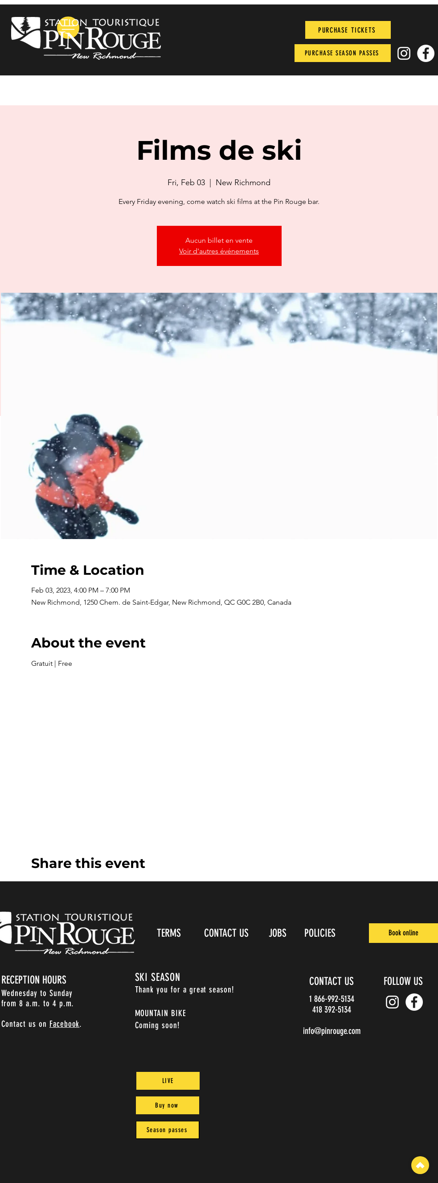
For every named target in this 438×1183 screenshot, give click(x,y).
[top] (420, 1165)
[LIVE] (168, 1081)
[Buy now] (167, 1105)
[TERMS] (170, 933)
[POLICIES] (321, 933)
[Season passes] (167, 1130)
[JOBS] (278, 933)
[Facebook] (425, 53)
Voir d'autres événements (219, 251)
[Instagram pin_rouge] (404, 53)
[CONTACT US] (227, 933)
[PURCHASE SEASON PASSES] (343, 53)
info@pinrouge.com (332, 1030)
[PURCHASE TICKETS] (348, 30)
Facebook (64, 1024)
